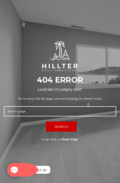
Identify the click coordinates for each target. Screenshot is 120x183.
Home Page (69, 139)
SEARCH (61, 127)
